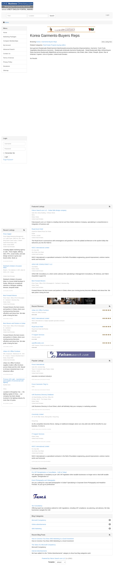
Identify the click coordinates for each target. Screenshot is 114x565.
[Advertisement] (14, 105)
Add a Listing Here (107, 42)
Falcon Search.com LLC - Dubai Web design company (49, 210)
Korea (38, 42)
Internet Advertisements (39, 551)
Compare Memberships (10, 41)
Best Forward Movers (10, 295)
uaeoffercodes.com (38, 343)
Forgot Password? (8, 159)
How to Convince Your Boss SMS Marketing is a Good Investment (53, 538)
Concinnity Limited (37, 414)
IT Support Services (38, 335)
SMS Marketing (37, 528)
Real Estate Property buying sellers (54, 45)
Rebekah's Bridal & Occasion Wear (12, 266)
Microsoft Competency (39, 520)
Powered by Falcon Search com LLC (53, 558)
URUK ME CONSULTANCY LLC (42, 264)
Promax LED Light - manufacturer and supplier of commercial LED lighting (14, 380)
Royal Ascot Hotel (37, 229)
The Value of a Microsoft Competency (44, 545)
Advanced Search (9, 49)
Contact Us (6, 53)
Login (107, 15)
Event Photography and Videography (43, 480)
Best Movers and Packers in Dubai (14, 323)
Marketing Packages (9, 37)
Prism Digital (7, 234)
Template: (51, 562)
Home (7, 22)
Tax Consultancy (37, 506)
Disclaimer (6, 66)
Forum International (38, 364)
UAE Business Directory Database (43, 394)
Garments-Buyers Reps (49, 42)
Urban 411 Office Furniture (11, 351)
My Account (7, 45)
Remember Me (10, 153)
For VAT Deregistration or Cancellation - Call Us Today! (49, 472)
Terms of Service (8, 58)
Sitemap (5, 70)
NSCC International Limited (40, 247)
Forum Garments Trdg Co (40, 384)
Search (52, 16)
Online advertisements (39, 524)
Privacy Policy (7, 62)
